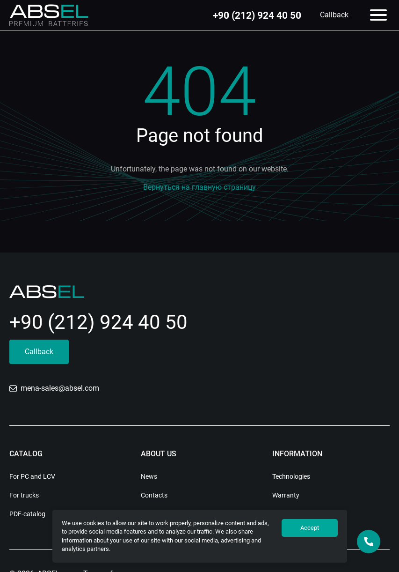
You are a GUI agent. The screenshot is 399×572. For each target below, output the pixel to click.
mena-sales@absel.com (54, 388)
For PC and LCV (32, 476)
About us (158, 453)
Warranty (285, 495)
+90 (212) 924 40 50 (257, 15)
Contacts (154, 495)
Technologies (291, 476)
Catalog (26, 453)
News (149, 476)
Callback (334, 14)
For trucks (24, 495)
